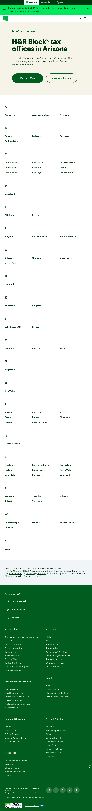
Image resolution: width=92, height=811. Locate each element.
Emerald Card (11, 730)
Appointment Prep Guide (57, 652)
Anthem (9, 115)
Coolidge (36, 172)
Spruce (8, 727)
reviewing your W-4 (36, 573)
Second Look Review (14, 655)
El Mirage (9, 215)
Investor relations (54, 749)
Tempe (8, 496)
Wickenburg (11, 522)
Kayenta (9, 305)
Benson (8, 136)
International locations (15, 771)
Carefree (36, 162)
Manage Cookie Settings (57, 693)
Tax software (10, 652)
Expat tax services (13, 670)
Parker (35, 412)
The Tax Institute (53, 752)
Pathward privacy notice (57, 697)
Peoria (8, 417)
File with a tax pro (13, 644)
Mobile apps (51, 641)
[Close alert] (88, 8)
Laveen (36, 327)
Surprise (64, 475)
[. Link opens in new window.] (13, 806)
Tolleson (64, 496)
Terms (49, 685)
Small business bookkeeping (18, 697)
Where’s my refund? (55, 663)
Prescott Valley (39, 422)
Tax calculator (52, 644)
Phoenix (36, 417)
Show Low (37, 470)
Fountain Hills (67, 236)
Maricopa (9, 348)
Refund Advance (12, 741)
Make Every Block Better (57, 730)
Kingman (36, 305)
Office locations (12, 768)
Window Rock (67, 522)
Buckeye (64, 136)
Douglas (9, 194)
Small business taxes (14, 693)
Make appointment (30, 11)
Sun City (36, 475)
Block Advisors (11, 689)
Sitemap (8, 775)
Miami (63, 348)
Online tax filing (12, 641)
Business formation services (17, 704)
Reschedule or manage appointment (21, 637)
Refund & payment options (58, 655)
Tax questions (11, 764)
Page (7, 412)
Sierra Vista (65, 470)
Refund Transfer (12, 734)
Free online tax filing (14, 648)
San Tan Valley (39, 465)
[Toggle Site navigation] (85, 17)
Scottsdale (65, 465)
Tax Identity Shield (13, 663)
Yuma (8, 549)
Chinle (63, 167)
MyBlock (50, 637)
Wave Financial (11, 708)
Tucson (36, 501)
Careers (49, 734)
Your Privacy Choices (32, 806)
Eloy (34, 215)
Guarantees (51, 756)
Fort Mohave (38, 236)
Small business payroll (15, 700)
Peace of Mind (11, 659)
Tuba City (9, 501)
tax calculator (15, 573)
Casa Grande (66, 162)
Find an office (27, 78)
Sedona (8, 470)
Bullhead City (11, 141)
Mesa (35, 348)
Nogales (9, 369)
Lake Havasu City (13, 327)
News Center (52, 745)
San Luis (9, 465)
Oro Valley (10, 391)
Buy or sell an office (54, 738)
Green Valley (11, 263)
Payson (63, 412)
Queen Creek (11, 443)
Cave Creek (10, 167)
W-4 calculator (52, 666)
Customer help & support (16, 760)
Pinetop (64, 417)
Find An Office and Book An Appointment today (29, 571)
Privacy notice (52, 689)
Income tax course (54, 741)
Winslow (9, 527)
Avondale (64, 115)
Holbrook (9, 284)
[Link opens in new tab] (49, 790)
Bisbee (35, 136)
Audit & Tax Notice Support (17, 666)
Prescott (9, 422)
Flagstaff (9, 236)
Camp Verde (11, 162)
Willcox (36, 522)
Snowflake (10, 475)
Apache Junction (40, 115)
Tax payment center (55, 659)
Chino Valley (11, 172)
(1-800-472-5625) (51, 568)
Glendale (36, 258)
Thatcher (36, 496)
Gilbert (8, 258)
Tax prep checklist (54, 648)
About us (50, 727)
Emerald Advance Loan (15, 738)
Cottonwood (66, 172)
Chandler (37, 167)
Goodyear (65, 258)
